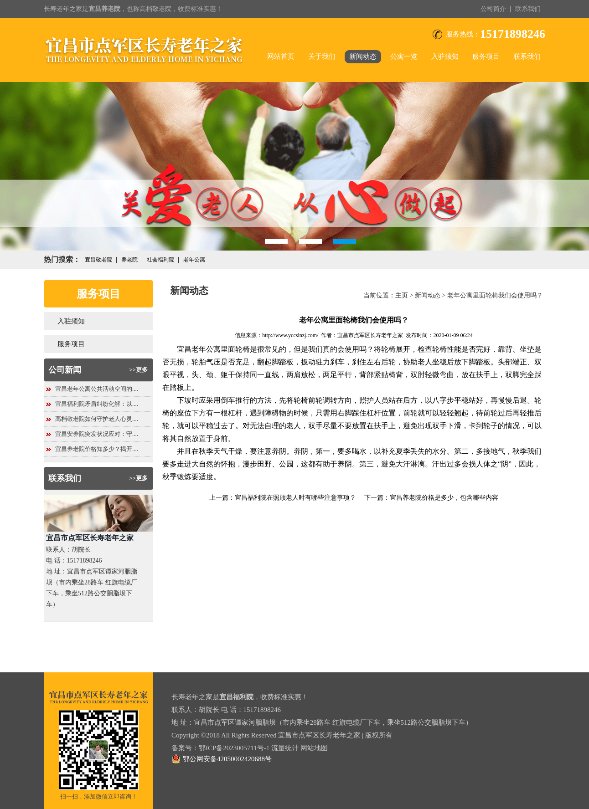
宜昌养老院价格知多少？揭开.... (96, 448)
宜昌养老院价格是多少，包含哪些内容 (444, 497)
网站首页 (280, 56)
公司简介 (493, 8)
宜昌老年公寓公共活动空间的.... (96, 388)
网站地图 (314, 748)
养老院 (129, 259)
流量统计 (285, 748)
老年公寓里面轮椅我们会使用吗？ (495, 295)
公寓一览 (404, 56)
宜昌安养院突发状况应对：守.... (96, 433)
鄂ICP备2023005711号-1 (234, 748)
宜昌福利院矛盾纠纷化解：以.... (96, 403)
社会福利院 (160, 259)
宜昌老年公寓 (199, 349)
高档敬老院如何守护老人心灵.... (96, 418)
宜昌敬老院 (98, 259)
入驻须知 (445, 56)
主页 (401, 295)
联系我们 (528, 8)
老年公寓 (194, 259)
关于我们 (322, 56)
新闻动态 (363, 56)
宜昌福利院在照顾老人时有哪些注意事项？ (295, 497)
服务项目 (486, 56)
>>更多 (138, 369)
